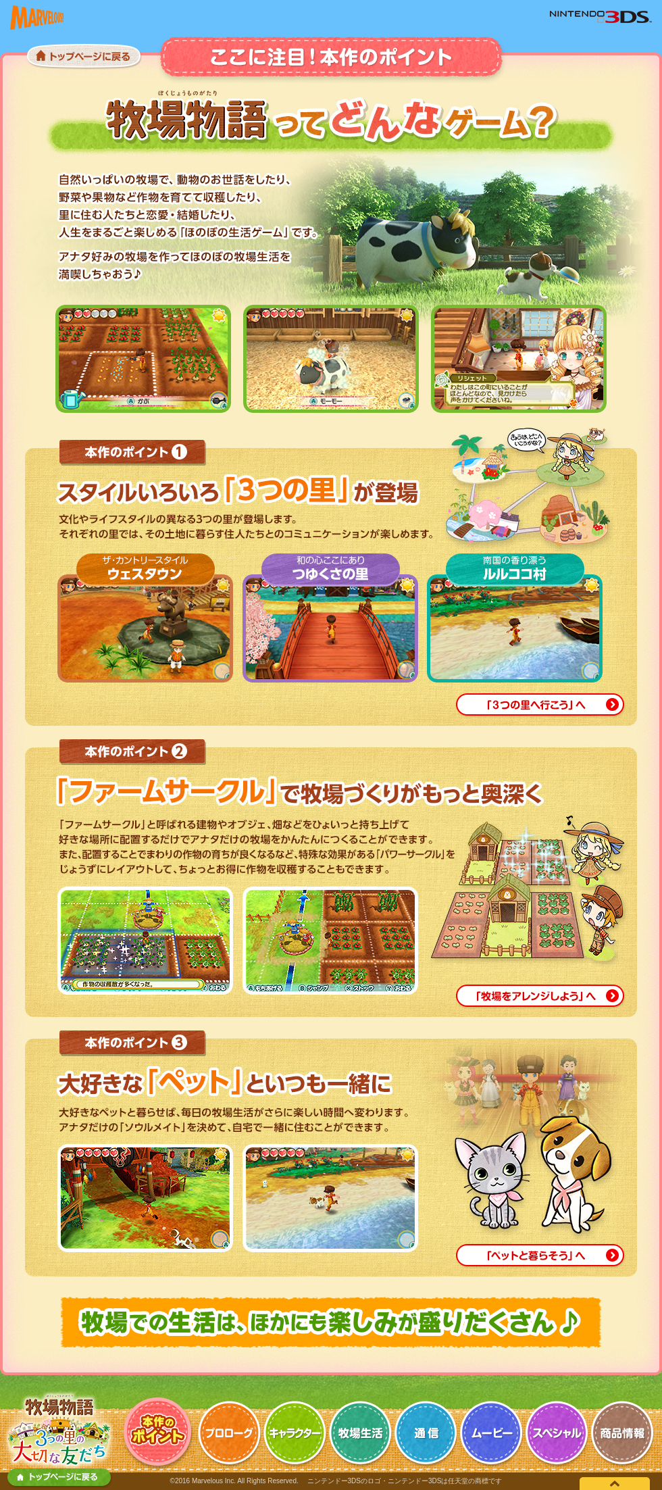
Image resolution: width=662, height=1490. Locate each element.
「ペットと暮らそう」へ (540, 1256)
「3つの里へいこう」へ (540, 705)
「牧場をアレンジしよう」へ (540, 997)
